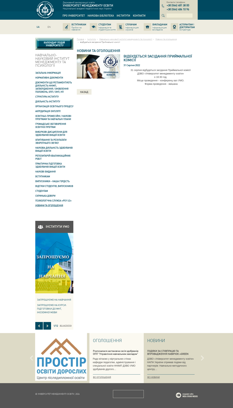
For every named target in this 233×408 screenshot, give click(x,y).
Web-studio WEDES (191, 396)
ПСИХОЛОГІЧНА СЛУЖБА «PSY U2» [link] (53, 200)
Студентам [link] (41, 190)
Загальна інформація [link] (48, 72)
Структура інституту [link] (47, 96)
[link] (73, 15)
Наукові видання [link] (45, 171)
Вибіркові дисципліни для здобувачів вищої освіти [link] (51, 133)
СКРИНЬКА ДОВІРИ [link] (45, 195)
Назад (84, 91)
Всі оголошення (102, 377)
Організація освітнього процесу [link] (54, 106)
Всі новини (153, 377)
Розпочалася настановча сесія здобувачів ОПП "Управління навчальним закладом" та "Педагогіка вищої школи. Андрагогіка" (116, 353)
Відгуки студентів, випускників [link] (54, 186)
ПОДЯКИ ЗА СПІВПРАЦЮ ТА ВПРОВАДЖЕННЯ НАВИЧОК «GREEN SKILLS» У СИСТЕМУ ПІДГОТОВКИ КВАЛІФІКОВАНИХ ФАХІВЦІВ (167, 355)
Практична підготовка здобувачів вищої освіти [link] (50, 165)
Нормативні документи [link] (49, 77)
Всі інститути (66, 325)
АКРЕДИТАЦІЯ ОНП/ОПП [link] (48, 111)
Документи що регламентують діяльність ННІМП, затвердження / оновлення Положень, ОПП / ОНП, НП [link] (53, 87)
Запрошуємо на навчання (54, 299)
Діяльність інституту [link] (47, 101)
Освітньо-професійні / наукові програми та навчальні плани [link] (53, 117)
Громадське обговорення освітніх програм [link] (50, 125)
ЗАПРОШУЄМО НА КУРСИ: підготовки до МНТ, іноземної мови (52, 308)
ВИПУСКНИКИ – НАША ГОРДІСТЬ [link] (52, 181)
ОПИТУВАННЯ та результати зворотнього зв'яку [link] (50, 141)
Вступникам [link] (42, 176)
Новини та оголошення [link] (49, 205)
